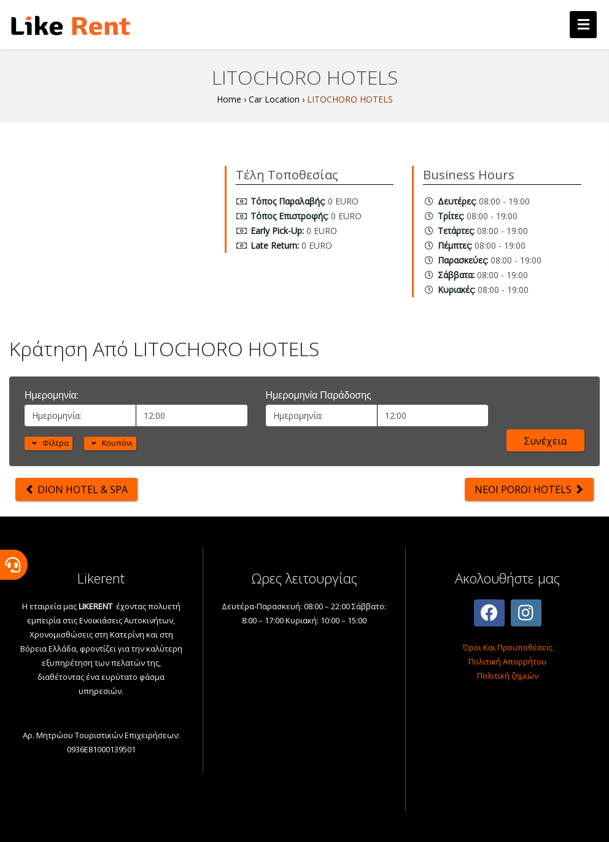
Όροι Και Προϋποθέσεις (508, 647)
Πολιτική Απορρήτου (507, 661)
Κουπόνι (110, 443)
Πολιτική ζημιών (507, 675)
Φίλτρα (48, 443)
